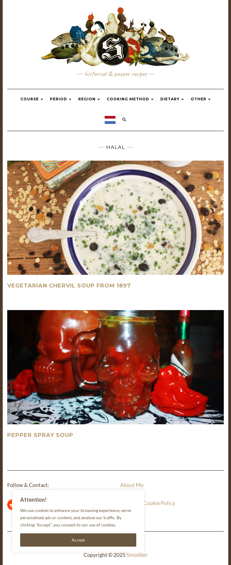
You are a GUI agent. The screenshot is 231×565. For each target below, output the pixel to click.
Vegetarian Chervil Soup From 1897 (69, 285)
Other (201, 99)
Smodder (137, 554)
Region (89, 99)
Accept (78, 539)
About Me (131, 485)
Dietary (172, 99)
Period (60, 99)
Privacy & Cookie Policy (147, 503)
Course (31, 99)
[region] (78, 521)
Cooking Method (130, 99)
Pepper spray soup (40, 435)
